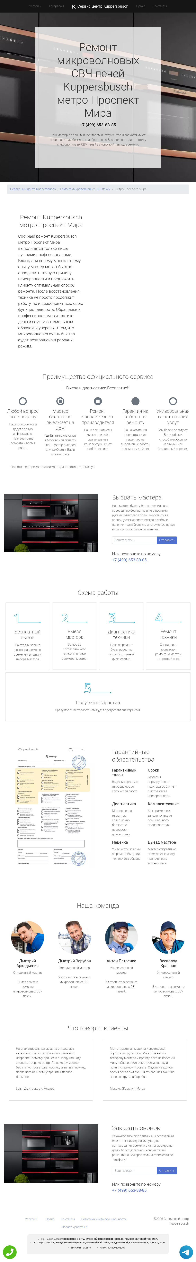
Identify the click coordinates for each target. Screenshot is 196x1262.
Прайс (140, 6)
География (56, 6)
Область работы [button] (73, 1227)
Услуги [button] (34, 6)
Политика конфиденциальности (103, 1219)
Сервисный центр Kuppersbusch (33, 189)
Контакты (160, 6)
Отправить (166, 540)
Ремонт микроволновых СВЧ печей (85, 189)
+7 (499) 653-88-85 (98, 125)
